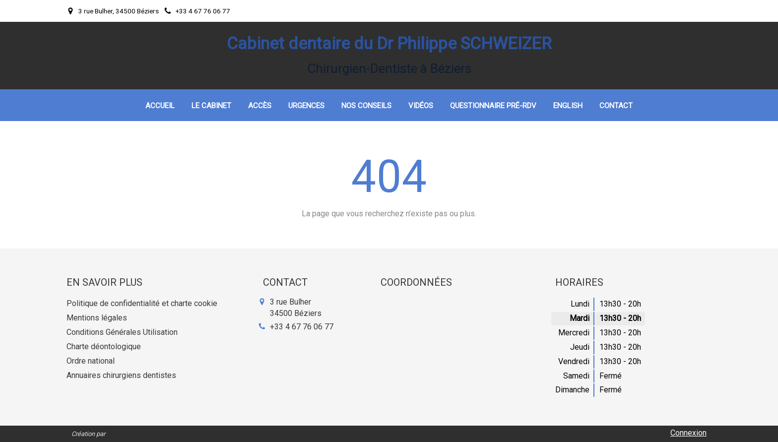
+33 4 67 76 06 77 (301, 326)
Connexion (688, 433)
